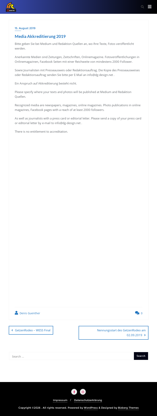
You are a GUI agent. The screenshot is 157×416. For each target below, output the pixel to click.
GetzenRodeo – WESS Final (32, 330)
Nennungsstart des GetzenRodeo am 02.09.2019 (121, 332)
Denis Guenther (27, 313)
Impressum (60, 400)
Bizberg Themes (128, 407)
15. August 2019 (25, 28)
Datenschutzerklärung (88, 400)
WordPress (91, 407)
